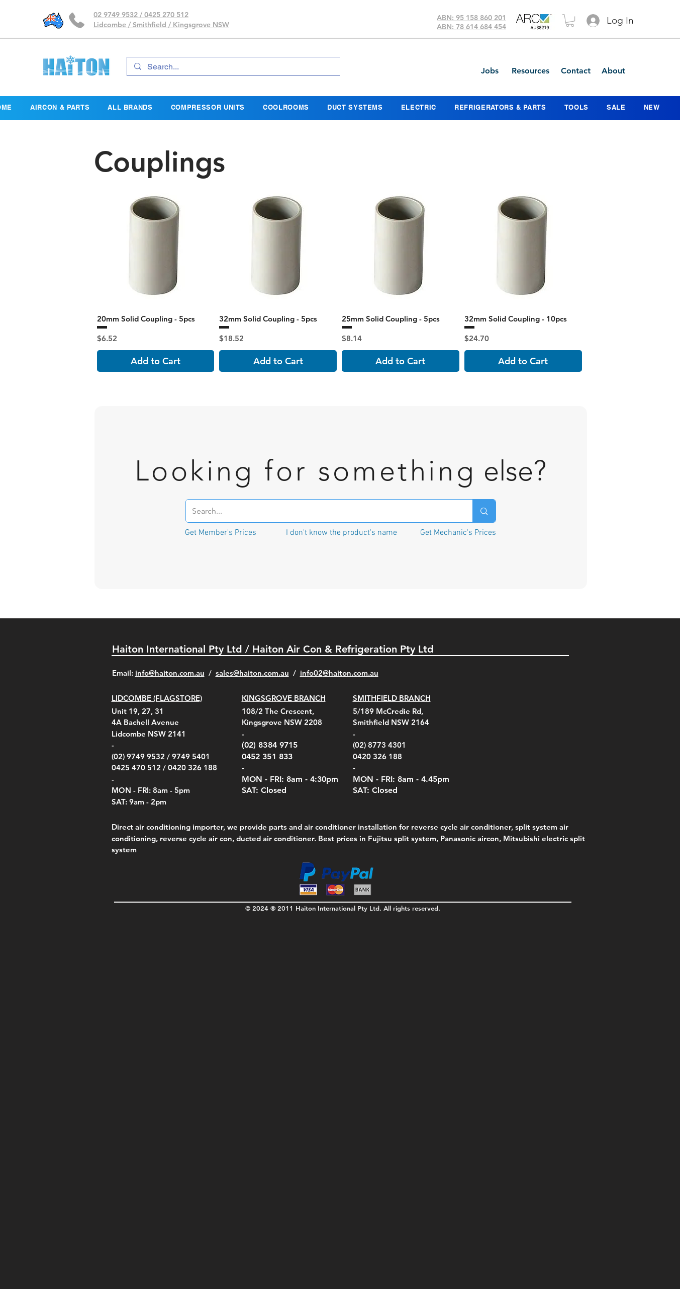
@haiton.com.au (350, 673)
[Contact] (575, 71)
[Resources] (530, 71)
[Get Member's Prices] (221, 532)
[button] (569, 20)
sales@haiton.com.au (252, 673)
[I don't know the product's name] (341, 532)
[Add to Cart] (156, 361)
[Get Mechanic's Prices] (458, 532)
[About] (613, 71)
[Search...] (234, 66)
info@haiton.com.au (170, 673)
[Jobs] (489, 71)
